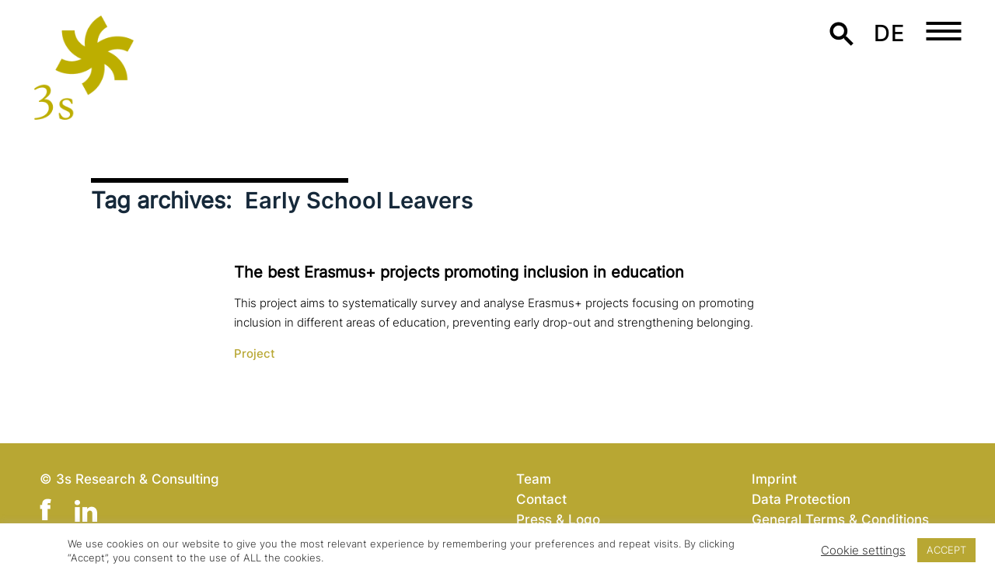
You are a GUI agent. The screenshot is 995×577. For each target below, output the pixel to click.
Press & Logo (558, 519)
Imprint (774, 478)
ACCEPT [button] (946, 550)
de (889, 33)
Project (254, 354)
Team (533, 478)
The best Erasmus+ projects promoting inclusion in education (459, 272)
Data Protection (801, 499)
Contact (541, 499)
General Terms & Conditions (840, 519)
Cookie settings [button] (863, 551)
